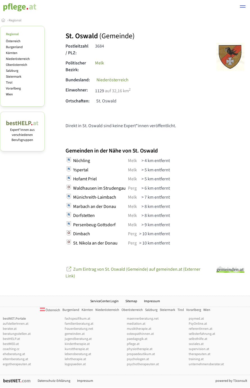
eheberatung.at (14, 354)
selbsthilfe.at (198, 339)
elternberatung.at (15, 359)
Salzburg (12, 70)
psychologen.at (138, 359)
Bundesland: (78, 80)
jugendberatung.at (78, 339)
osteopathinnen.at (140, 333)
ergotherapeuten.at (17, 364)
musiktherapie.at (139, 328)
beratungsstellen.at (17, 333)
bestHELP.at (11, 339)
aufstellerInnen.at (15, 323)
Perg (132, 188)
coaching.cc (11, 349)
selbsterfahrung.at (202, 333)
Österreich (13, 41)
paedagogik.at (137, 339)
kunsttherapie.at (77, 349)
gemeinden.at (75, 333)
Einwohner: (77, 90)
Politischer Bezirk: (76, 66)
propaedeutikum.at (141, 354)
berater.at (10, 328)
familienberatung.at (79, 323)
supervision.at (199, 349)
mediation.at (136, 323)
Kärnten (11, 53)
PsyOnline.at (198, 323)
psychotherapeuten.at (143, 364)
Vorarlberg (13, 88)
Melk (99, 63)
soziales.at (196, 344)
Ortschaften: (77, 101)
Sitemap (131, 301)
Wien (9, 94)
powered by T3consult (231, 380)
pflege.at (133, 344)
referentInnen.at (200, 328)
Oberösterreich (16, 64)
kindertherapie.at (77, 344)
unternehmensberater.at (206, 364)
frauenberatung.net (79, 328)
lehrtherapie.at (75, 359)
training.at (196, 359)
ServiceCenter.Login (104, 301)
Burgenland (14, 47)
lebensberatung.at (78, 354)
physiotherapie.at (139, 349)
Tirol (9, 82)
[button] (242, 7)
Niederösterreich (18, 59)
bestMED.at (11, 344)
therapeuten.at (199, 354)
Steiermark (13, 76)
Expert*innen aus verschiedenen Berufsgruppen (22, 132)
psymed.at (196, 318)
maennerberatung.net (143, 318)
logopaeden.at (75, 364)
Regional (15, 20)
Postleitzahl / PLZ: (77, 49)
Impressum (152, 301)
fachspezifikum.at (77, 318)
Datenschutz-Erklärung (54, 380)
